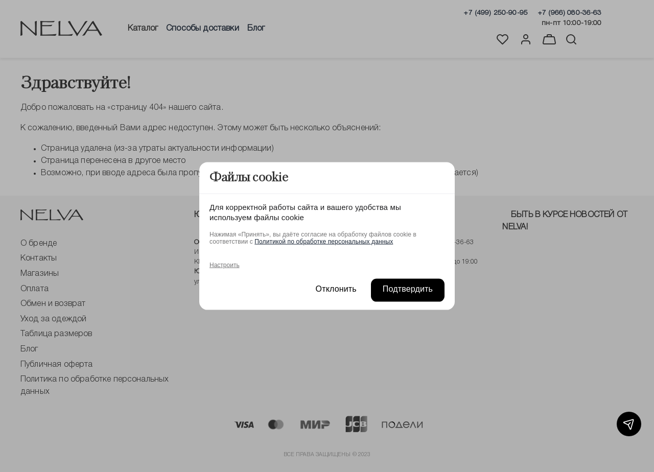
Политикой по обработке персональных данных (323, 241)
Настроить (224, 264)
